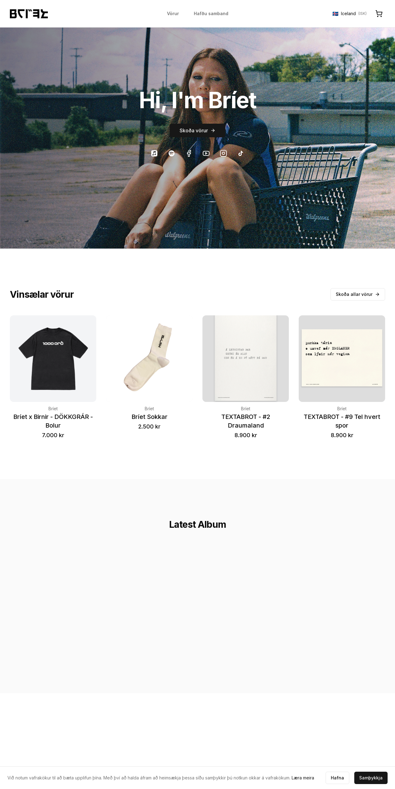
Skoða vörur (197, 130)
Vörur (173, 13)
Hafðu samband (211, 13)
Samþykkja (371, 777)
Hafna (337, 777)
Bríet (53, 408)
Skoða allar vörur (358, 294)
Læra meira (303, 777)
